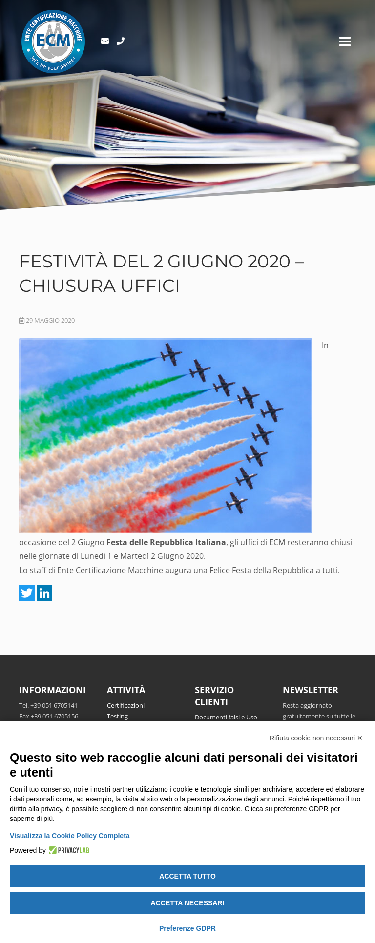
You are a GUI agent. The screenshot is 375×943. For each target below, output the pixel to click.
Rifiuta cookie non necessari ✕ (316, 738)
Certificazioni (126, 705)
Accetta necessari (188, 903)
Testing (117, 716)
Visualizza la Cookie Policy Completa (70, 836)
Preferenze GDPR (187, 928)
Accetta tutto (187, 876)
